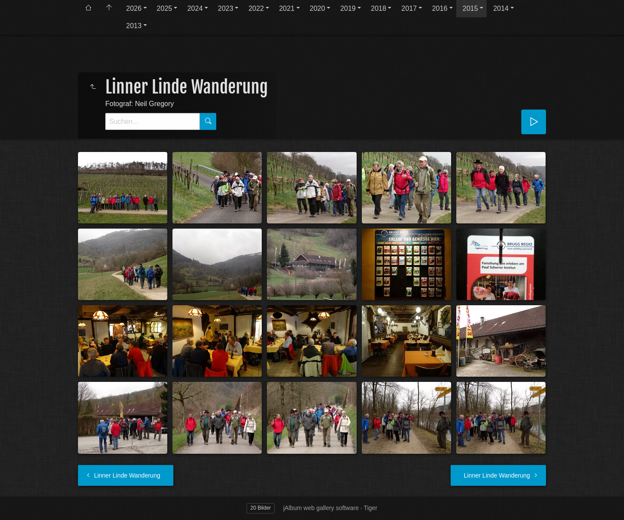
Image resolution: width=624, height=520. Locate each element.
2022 (256, 8)
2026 (134, 8)
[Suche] (152, 121)
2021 (287, 8)
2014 (501, 8)
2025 (164, 8)
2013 (134, 25)
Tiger (370, 507)
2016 (440, 8)
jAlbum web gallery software (321, 507)
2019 (348, 8)
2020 (317, 8)
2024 (195, 8)
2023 (226, 8)
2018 (379, 8)
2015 (470, 8)
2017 (409, 8)
